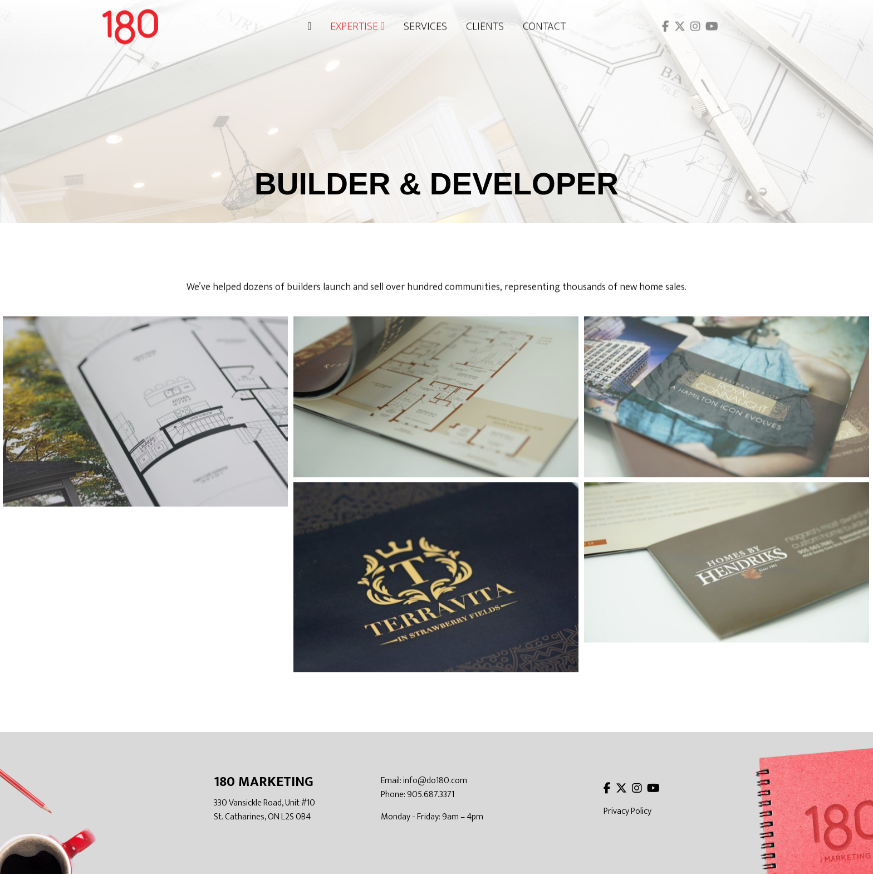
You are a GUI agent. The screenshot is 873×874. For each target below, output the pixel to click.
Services (425, 23)
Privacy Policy (627, 811)
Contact (544, 23)
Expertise (357, 23)
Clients (485, 23)
